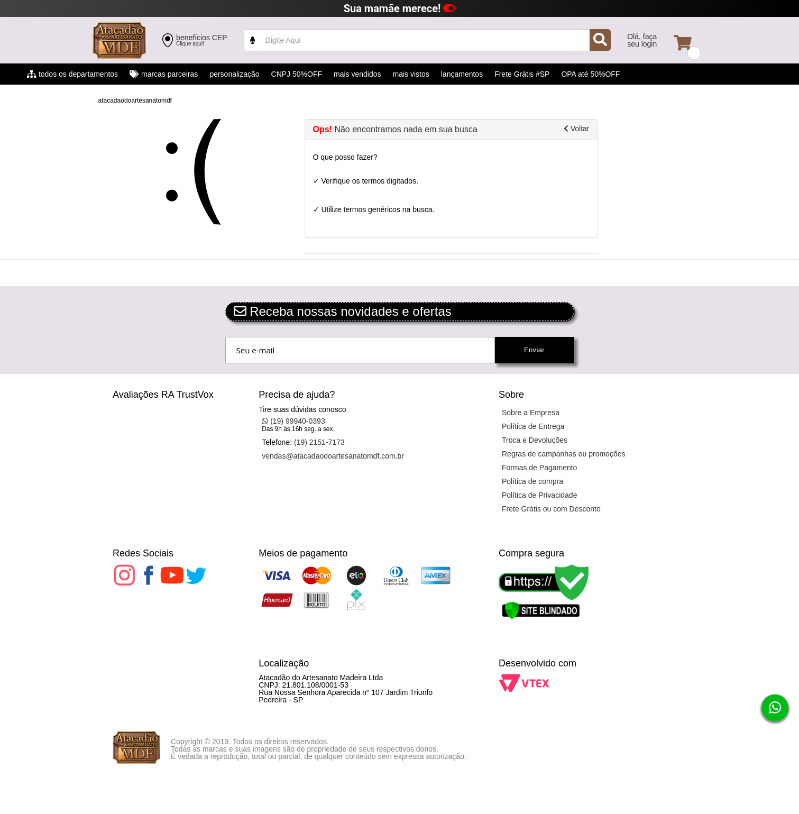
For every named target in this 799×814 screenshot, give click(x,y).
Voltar (577, 128)
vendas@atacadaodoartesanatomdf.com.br (333, 456)
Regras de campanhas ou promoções (563, 454)
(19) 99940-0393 (293, 421)
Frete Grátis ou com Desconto (551, 509)
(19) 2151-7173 (319, 442)
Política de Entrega (533, 426)
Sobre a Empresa (530, 412)
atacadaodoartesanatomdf (135, 100)
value (427, 40)
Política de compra (532, 481)
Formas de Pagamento (539, 467)
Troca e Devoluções (534, 440)
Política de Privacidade (539, 495)
